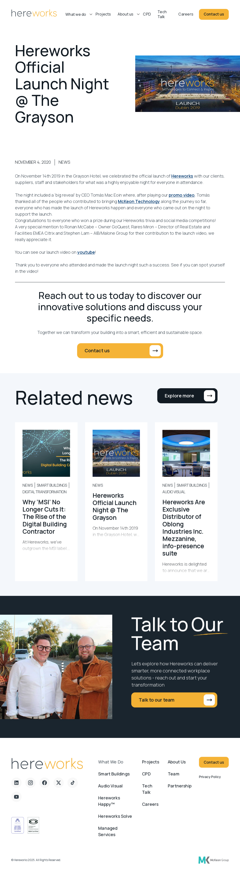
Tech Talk (162, 14)
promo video (182, 199)
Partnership (179, 790)
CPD (147, 14)
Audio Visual (110, 790)
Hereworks (182, 180)
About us (126, 14)
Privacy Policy (210, 781)
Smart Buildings (114, 778)
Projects (103, 14)
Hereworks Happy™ (109, 805)
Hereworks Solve (115, 820)
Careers (185, 14)
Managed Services (107, 835)
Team (173, 778)
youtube (86, 256)
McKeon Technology (139, 205)
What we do (110, 766)
